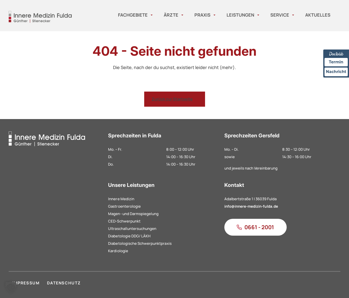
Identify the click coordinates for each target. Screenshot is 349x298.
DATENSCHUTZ (64, 283)
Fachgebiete (133, 15)
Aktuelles (317, 15)
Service (279, 15)
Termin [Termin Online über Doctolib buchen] (336, 62)
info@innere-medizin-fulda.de (251, 206)
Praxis (202, 15)
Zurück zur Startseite (172, 99)
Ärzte (171, 15)
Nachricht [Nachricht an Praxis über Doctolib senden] (336, 71)
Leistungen (240, 15)
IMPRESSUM (26, 283)
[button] (11, 287)
